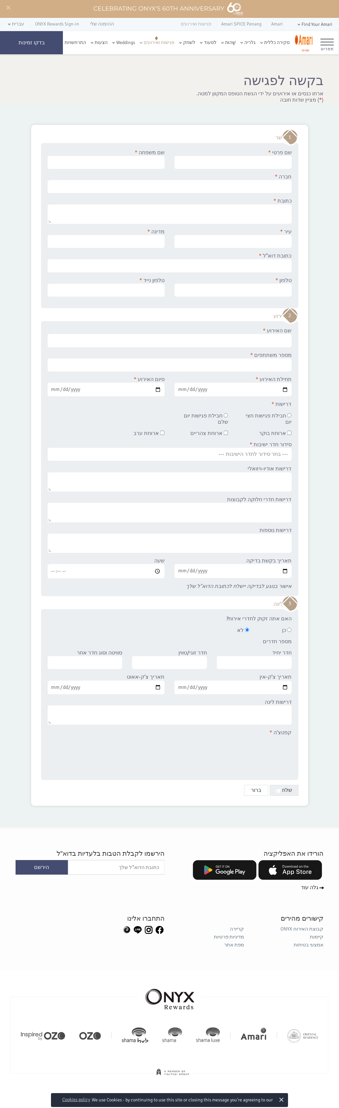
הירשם (41, 867)
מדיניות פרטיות (229, 937)
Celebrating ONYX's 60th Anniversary (168, 9)
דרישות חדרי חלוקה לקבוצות (170, 509)
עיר (233, 238)
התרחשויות (75, 42)
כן (287, 630)
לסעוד (210, 42)
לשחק (189, 42)
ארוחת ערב (149, 433)
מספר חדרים (277, 642)
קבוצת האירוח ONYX (301, 929)
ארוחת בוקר (275, 433)
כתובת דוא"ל (170, 262)
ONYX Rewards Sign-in (57, 24)
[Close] (8, 8)
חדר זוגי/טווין (169, 659)
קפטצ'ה (281, 733)
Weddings (125, 42)
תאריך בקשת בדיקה (233, 568)
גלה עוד (309, 888)
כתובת (170, 211)
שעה (106, 568)
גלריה (250, 42)
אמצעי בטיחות (308, 945)
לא (243, 630)
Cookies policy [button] (76, 1099)
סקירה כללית (277, 42)
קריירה (237, 929)
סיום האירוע (106, 386)
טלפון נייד (106, 287)
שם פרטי (233, 159)
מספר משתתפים (170, 361)
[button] (314, 24)
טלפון (233, 287)
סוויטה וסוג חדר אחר (85, 659)
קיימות (316, 937)
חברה (170, 183)
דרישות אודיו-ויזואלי (170, 479)
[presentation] (241, 754)
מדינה (106, 238)
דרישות (282, 404)
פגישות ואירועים (159, 42)
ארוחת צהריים (209, 433)
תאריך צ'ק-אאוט (106, 684)
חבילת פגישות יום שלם (206, 419)
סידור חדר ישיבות (170, 451)
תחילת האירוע (233, 386)
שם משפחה (106, 159)
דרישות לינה (170, 712)
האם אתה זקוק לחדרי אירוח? (259, 619)
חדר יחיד (254, 659)
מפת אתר (234, 945)
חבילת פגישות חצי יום (269, 419)
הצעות (101, 42)
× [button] (281, 1099)
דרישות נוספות (170, 540)
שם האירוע (170, 337)
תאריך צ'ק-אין (233, 684)
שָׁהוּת (230, 42)
